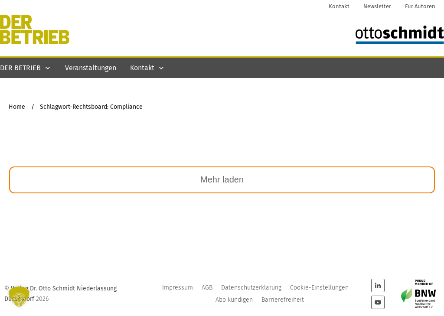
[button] (19, 297)
